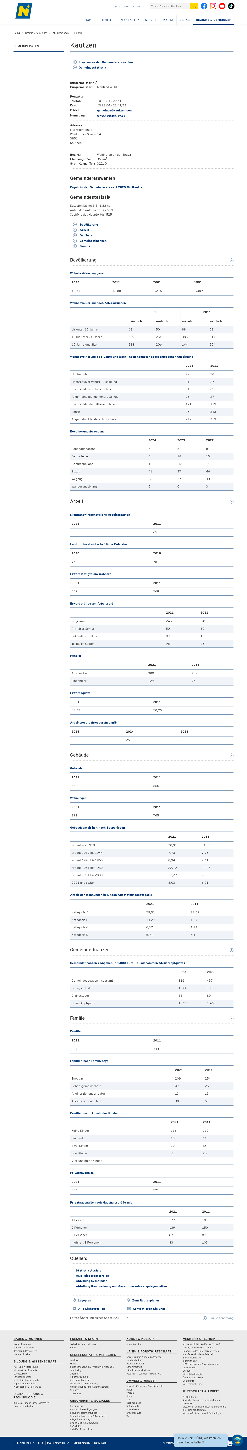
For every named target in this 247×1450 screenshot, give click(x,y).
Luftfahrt (187, 1370)
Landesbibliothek (22, 1376)
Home (89, 20)
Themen (105, 20)
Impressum (82, 1443)
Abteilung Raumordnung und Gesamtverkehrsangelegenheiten (121, 1286)
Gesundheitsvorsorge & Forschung (88, 1416)
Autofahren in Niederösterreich (199, 1354)
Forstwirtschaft (134, 1360)
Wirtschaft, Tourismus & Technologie (202, 1413)
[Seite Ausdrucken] (230, 1445)
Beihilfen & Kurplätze (81, 1429)
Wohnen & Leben (22, 1354)
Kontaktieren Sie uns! (149, 1309)
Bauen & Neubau (22, 1344)
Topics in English (134, 6)
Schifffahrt (188, 1380)
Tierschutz (75, 1393)
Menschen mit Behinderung (84, 1383)
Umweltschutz (133, 1412)
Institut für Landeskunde (26, 1380)
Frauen (73, 1363)
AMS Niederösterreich (92, 1276)
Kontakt (101, 1443)
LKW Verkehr (189, 1367)
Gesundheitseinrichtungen (83, 1412)
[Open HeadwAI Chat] (237, 1440)
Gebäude (82, 235)
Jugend (74, 1373)
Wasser (130, 1416)
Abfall (129, 1389)
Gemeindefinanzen (90, 241)
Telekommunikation (24, 1406)
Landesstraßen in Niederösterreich (201, 1351)
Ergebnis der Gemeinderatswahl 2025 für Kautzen (107, 187)
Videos (184, 20)
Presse (168, 20)
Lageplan (84, 1300)
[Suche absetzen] (194, 6)
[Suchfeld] (170, 6)
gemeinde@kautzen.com (115, 110)
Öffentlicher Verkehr (193, 1377)
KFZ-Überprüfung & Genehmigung (201, 1364)
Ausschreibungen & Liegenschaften (201, 1400)
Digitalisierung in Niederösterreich (31, 1403)
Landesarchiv (20, 1373)
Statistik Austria (88, 1270)
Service (151, 20)
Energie (130, 1392)
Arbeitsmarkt (189, 1396)
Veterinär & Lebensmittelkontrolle (143, 1373)
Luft (128, 1399)
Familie (81, 246)
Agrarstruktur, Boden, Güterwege (143, 1357)
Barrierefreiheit (29, 1443)
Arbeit (81, 230)
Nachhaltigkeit (133, 1402)
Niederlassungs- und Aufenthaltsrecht (89, 1386)
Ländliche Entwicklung (138, 1370)
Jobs (117, 6)
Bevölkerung (85, 224)
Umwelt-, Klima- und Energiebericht (144, 1386)
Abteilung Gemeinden (91, 1281)
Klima (129, 1396)
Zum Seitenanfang (218, 1318)
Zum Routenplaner (145, 1300)
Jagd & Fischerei (135, 1363)
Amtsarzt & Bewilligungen (83, 1409)
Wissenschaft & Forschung (27, 1386)
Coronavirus (76, 1406)
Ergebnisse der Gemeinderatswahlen (103, 62)
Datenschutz (58, 1443)
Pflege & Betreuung (80, 1419)
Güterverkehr (190, 1360)
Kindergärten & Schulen (26, 1370)
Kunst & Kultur (134, 1344)
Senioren (74, 1390)
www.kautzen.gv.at (111, 115)
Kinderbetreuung (79, 1376)
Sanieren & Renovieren (25, 1351)
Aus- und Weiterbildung (26, 1366)
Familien (74, 1360)
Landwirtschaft (134, 1366)
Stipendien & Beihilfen (25, 1383)
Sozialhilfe (75, 1426)
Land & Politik (128, 20)
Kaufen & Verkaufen (24, 1347)
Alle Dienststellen (91, 1309)
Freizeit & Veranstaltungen (83, 1344)
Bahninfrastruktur (192, 1357)
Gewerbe (187, 1403)
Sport (73, 1347)
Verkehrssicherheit (192, 1384)
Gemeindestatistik (89, 67)
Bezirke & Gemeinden (214, 20)
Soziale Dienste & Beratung (84, 1422)
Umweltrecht (133, 1409)
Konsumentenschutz (80, 1380)
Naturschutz (132, 1406)
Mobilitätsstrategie (192, 1374)
